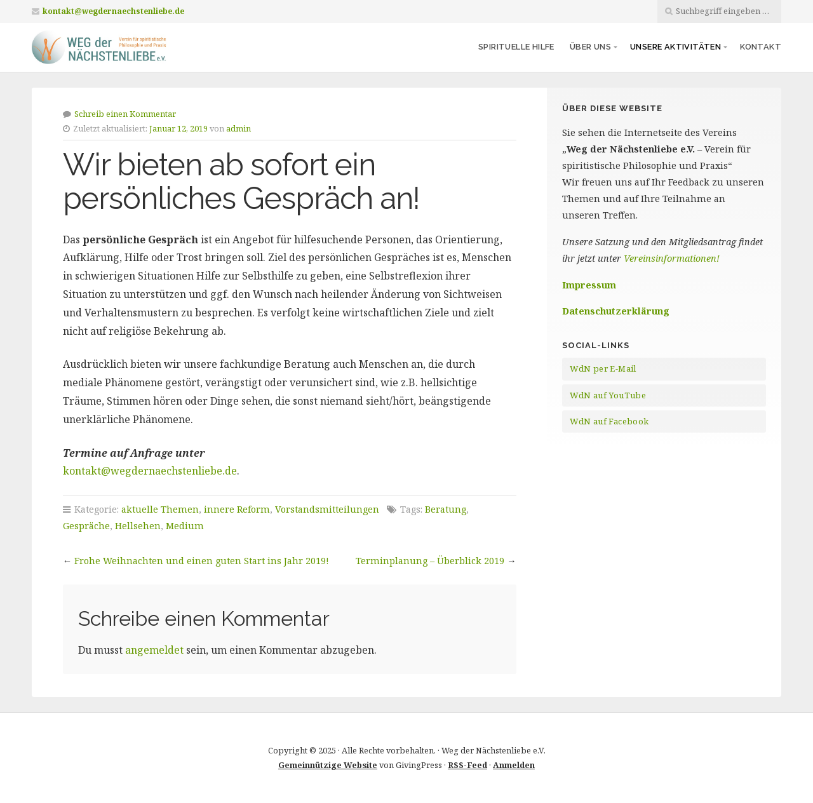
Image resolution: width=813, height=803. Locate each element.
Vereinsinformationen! (672, 258)
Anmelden (514, 765)
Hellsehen (138, 526)
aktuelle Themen (160, 509)
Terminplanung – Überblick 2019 (430, 561)
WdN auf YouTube (608, 395)
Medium (185, 526)
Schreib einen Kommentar (125, 113)
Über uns (590, 46)
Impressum (589, 285)
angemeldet (154, 650)
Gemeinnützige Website (327, 765)
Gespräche (86, 526)
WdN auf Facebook (609, 421)
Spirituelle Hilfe (516, 46)
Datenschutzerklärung (615, 311)
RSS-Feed (467, 765)
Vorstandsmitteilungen (327, 509)
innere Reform (237, 509)
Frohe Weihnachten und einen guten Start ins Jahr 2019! (201, 561)
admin (238, 128)
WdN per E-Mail (603, 368)
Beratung (445, 509)
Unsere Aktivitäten (675, 46)
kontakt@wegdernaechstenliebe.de (113, 11)
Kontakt (760, 46)
